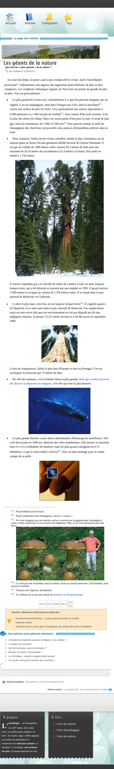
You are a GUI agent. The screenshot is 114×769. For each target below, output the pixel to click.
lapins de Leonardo (19, 644)
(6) (59, 451)
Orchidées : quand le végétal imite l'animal (31, 656)
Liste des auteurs (66, 736)
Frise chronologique (68, 730)
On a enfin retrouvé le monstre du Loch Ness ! (31, 660)
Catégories (49, 17)
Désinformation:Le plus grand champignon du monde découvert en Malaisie (54, 626)
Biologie (57, 604)
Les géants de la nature (30, 63)
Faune (70, 602)
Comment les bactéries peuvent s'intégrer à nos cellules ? (37, 640)
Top (69, 17)
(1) (17, 84)
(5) (81, 303)
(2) (100, 104)
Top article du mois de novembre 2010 (44, 681)
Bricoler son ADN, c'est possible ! (25, 652)
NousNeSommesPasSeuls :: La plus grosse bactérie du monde (47, 618)
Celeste (17, 71)
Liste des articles (66, 723)
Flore (70, 606)
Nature (63, 604)
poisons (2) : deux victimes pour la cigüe (85, 689)
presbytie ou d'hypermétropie (68, 594)
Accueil (10, 17)
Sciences (42, 604)
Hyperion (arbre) (24, 622)
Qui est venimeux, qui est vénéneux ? (27, 648)
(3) (62, 113)
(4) (64, 123)
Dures (50, 604)
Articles (30, 17)
